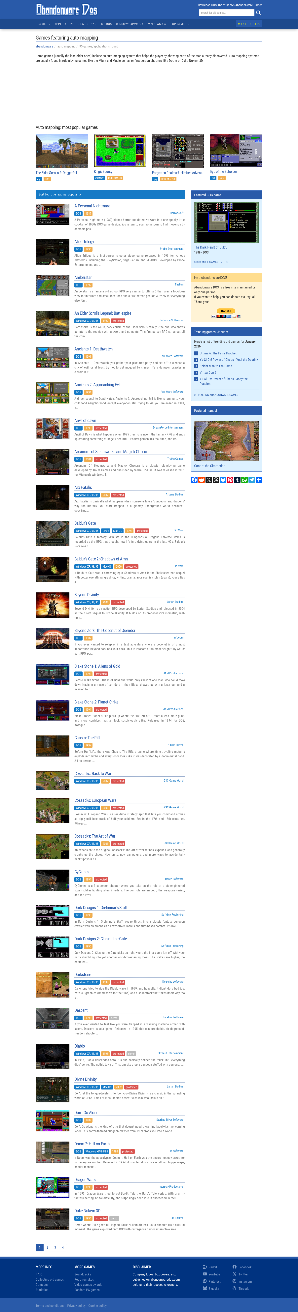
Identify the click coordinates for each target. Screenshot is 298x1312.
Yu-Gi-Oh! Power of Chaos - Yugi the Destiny (229, 360)
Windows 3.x (156, 24)
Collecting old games (50, 1279)
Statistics (42, 1290)
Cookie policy (97, 1306)
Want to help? (249, 24)
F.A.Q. (39, 1274)
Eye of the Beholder (223, 171)
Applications (64, 24)
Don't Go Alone (86, 1112)
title (53, 194)
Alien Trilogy (84, 241)
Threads (241, 1289)
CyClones (81, 872)
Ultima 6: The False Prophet (218, 353)
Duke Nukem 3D (87, 1210)
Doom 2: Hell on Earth (92, 1144)
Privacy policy (76, 1306)
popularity (74, 194)
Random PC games (87, 1290)
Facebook (242, 1267)
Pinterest (212, 1281)
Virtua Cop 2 (208, 372)
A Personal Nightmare (92, 206)
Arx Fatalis (83, 487)
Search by (88, 24)
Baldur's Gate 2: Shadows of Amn (101, 559)
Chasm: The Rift (87, 737)
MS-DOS (106, 24)
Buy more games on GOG (212, 262)
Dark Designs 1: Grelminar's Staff (100, 907)
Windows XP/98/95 (129, 24)
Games (44, 24)
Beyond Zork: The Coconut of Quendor (104, 630)
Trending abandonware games (217, 395)
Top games (179, 24)
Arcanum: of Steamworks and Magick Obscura (111, 451)
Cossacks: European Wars (95, 800)
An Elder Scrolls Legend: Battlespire (102, 313)
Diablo (79, 1046)
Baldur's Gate (85, 523)
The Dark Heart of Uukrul (226, 225)
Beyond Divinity (86, 594)
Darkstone (82, 974)
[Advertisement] (149, 91)
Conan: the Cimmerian (226, 444)
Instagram (242, 1281)
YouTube (211, 1274)
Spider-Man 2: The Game (216, 366)
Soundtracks (82, 1274)
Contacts (42, 1285)
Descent (81, 1010)
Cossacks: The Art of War (94, 836)
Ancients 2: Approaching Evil (97, 384)
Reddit (210, 1267)
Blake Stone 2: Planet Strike (96, 702)
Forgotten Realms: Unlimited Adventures (180, 172)
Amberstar (83, 277)
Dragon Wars (84, 1179)
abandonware (44, 46)
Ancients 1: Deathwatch (93, 349)
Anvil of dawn (85, 420)
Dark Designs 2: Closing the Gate (100, 939)
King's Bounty (103, 171)
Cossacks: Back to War (92, 773)
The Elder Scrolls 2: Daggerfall (56, 172)
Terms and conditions (50, 1306)
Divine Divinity (85, 1079)
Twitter (240, 1274)
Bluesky (211, 1289)
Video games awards (88, 1285)
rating (62, 194)
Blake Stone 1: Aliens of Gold (97, 666)
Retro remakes (84, 1279)
